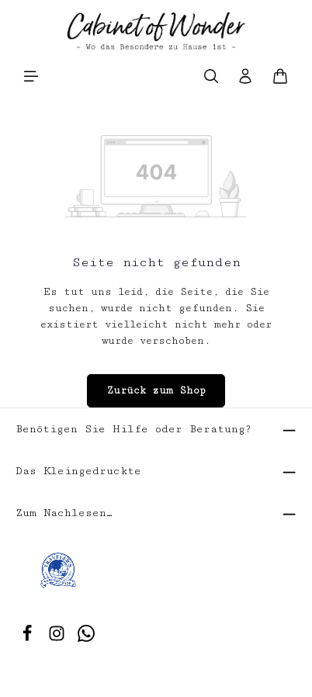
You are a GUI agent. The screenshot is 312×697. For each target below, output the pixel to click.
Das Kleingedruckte (78, 471)
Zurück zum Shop (156, 390)
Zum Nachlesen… (64, 513)
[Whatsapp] (86, 639)
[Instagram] (59, 639)
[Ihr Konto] (245, 76)
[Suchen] (211, 76)
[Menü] (31, 76)
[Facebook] (30, 639)
